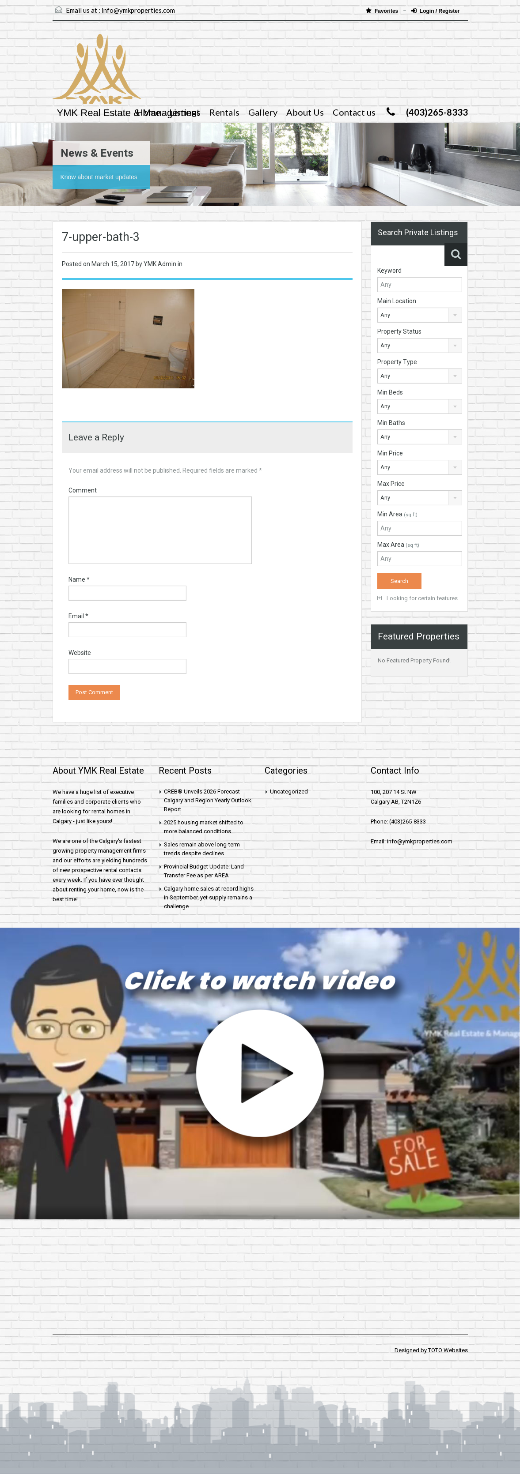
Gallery (262, 112)
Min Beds (390, 392)
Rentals (224, 112)
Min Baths (391, 422)
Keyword (389, 270)
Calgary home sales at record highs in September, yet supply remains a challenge (209, 897)
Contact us (354, 112)
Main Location (396, 301)
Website (79, 652)
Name (79, 579)
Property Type (397, 361)
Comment (82, 490)
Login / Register (435, 11)
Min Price (390, 453)
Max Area (398, 544)
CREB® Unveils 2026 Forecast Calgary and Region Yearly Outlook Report (207, 800)
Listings (185, 112)
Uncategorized (289, 791)
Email (78, 616)
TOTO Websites (448, 1350)
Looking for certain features (417, 598)
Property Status (399, 331)
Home (148, 112)
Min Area (397, 514)
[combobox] (419, 315)
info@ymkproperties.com (138, 10)
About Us (305, 112)
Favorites (383, 11)
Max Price (391, 483)
